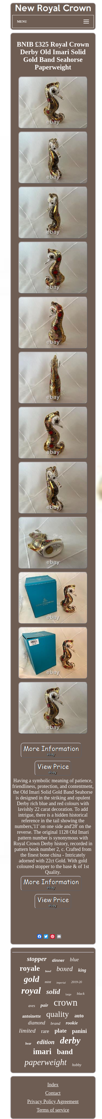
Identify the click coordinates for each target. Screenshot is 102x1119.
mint (48, 982)
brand (55, 1023)
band (65, 1052)
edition (45, 1042)
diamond (36, 1023)
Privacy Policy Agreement (53, 1101)
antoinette (31, 1016)
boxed (65, 968)
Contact (53, 1093)
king (82, 970)
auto (79, 1015)
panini (79, 1031)
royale (30, 968)
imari (42, 1051)
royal (31, 990)
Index (52, 1084)
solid (53, 992)
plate (60, 1030)
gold (31, 979)
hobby (76, 1065)
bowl (48, 971)
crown (65, 1002)
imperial (61, 982)
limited (27, 1030)
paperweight (45, 1062)
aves (31, 1006)
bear (28, 1043)
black (81, 993)
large (69, 994)
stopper (37, 958)
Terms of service (53, 1110)
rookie (72, 1023)
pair (44, 1005)
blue (74, 959)
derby (70, 1040)
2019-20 (76, 982)
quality (57, 1013)
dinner (58, 960)
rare (45, 1031)
